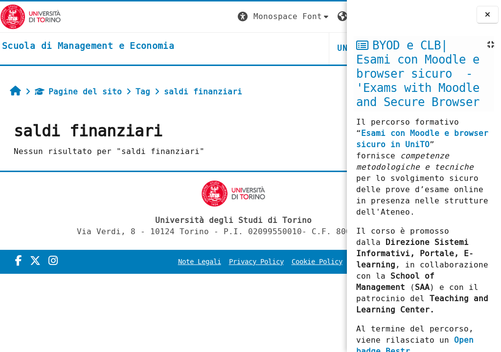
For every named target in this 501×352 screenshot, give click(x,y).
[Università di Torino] (30, 16)
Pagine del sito (78, 91)
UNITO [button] (230, 48)
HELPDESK (287, 48)
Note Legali (224, 262)
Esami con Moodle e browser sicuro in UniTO (422, 139)
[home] (88, 46)
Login (327, 16)
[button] (164, 16)
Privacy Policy (280, 262)
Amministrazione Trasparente (283, 275)
